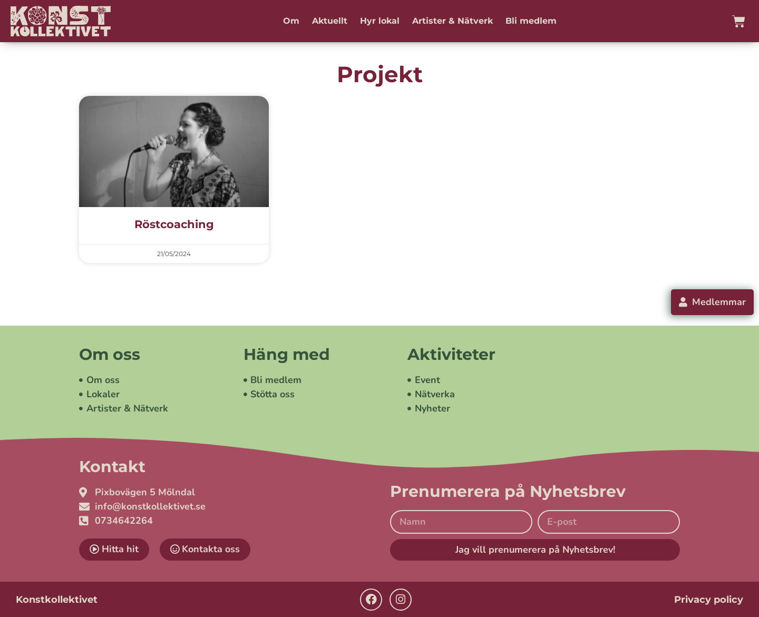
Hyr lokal (380, 21)
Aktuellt (329, 21)
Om (291, 21)
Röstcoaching (174, 224)
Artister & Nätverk (452, 21)
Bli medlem (531, 21)
